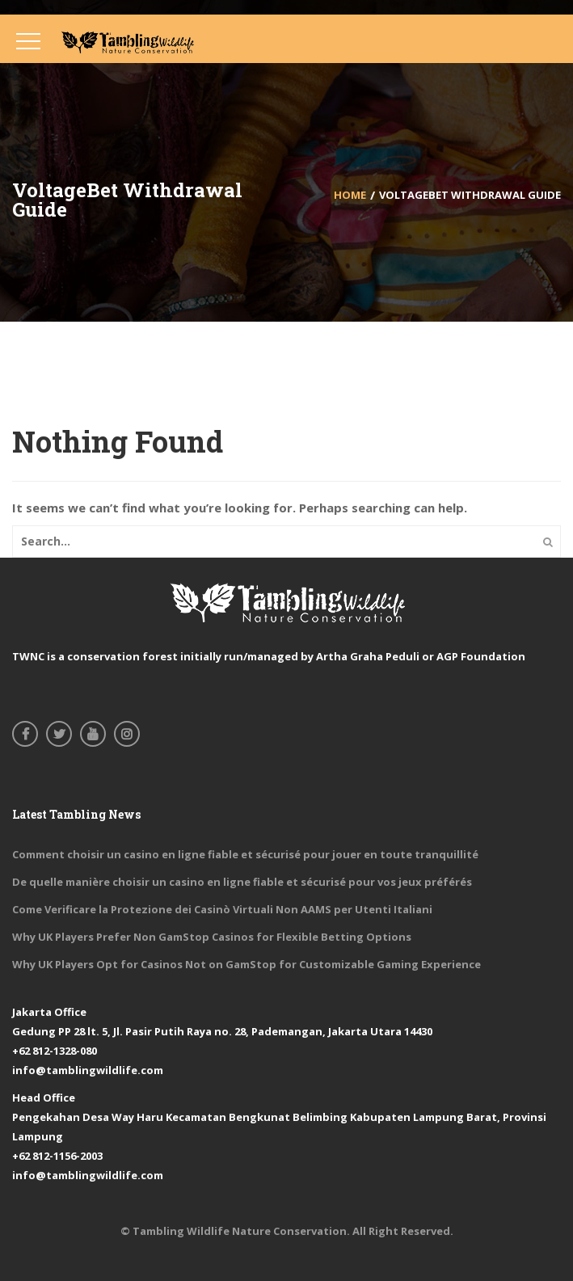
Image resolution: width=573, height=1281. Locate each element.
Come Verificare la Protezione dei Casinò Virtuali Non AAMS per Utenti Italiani (222, 909)
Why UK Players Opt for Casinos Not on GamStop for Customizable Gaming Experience (246, 964)
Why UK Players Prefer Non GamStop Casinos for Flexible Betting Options (211, 936)
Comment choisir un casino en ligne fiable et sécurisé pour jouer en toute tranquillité (245, 854)
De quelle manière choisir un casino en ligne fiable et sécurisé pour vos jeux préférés (242, 881)
